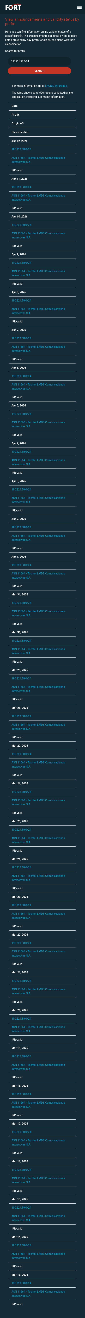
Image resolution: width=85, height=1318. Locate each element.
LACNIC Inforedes (56, 85)
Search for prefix (15, 51)
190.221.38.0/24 (21, 149)
